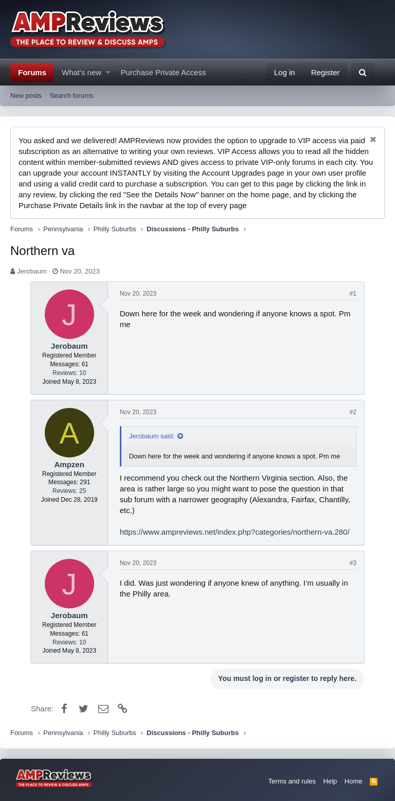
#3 (352, 563)
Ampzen (69, 464)
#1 (352, 293)
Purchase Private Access (163, 72)
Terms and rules (292, 781)
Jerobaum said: (152, 436)
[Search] (362, 72)
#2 (352, 412)
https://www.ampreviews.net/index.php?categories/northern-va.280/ (235, 531)
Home (354, 781)
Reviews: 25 (69, 491)
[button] (108, 72)
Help (330, 781)
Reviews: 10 (69, 373)
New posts (26, 95)
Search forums (72, 95)
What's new (81, 72)
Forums (32, 72)
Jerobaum (32, 271)
